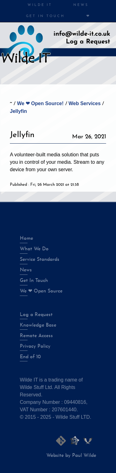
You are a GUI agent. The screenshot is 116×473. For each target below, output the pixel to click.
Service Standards (39, 259)
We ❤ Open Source (41, 291)
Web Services (85, 103)
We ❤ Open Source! (40, 103)
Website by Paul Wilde (71, 455)
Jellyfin (18, 111)
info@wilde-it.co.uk (82, 34)
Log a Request (88, 42)
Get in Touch (45, 16)
